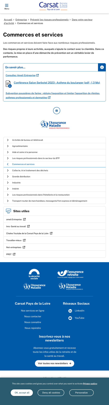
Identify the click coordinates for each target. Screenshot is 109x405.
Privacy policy (90, 383)
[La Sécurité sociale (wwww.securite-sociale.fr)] (34, 274)
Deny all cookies (51, 392)
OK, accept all (21, 392)
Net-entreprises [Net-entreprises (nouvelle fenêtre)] (13, 247)
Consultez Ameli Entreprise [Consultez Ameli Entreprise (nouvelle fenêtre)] (21, 75)
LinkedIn (76, 311)
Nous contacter (32, 316)
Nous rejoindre (33, 328)
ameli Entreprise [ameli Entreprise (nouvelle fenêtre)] (14, 219)
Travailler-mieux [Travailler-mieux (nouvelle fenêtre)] (14, 240)
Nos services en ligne (32, 310)
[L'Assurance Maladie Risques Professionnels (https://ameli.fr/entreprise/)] (70, 286)
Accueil (8, 19)
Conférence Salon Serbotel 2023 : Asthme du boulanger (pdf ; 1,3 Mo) (57, 82)
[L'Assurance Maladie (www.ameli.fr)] (34, 286)
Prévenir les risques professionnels (49, 19)
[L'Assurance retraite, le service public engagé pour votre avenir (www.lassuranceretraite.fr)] (70, 274)
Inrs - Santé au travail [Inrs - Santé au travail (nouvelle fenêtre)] (16, 226)
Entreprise (21, 19)
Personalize (81, 392)
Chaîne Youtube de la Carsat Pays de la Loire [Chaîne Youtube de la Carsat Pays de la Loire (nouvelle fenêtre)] (27, 233)
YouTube (76, 318)
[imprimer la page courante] (56, 110)
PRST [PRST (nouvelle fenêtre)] (8, 254)
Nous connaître (32, 322)
